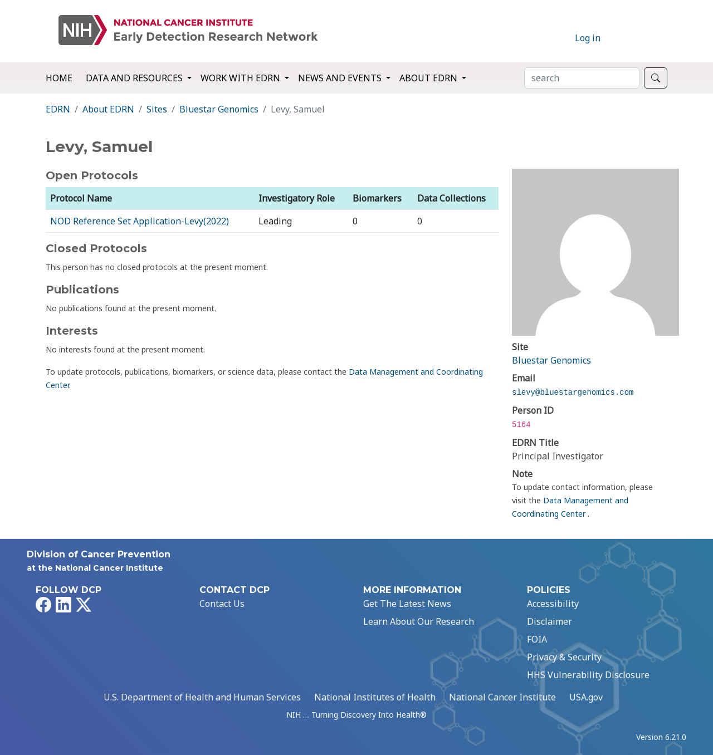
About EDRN (108, 109)
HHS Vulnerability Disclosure (588, 675)
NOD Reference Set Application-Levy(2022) (139, 221)
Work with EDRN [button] (241, 78)
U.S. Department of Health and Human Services (202, 697)
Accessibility (553, 603)
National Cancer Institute (502, 697)
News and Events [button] (341, 78)
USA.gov (586, 697)
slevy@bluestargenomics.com (572, 392)
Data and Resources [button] (135, 78)
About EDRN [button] (429, 78)
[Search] (581, 78)
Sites (156, 109)
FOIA (537, 639)
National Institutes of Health (375, 697)
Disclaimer (549, 621)
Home (59, 78)
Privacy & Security (564, 657)
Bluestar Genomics (218, 109)
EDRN (58, 109)
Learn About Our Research (418, 621)
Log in (587, 38)
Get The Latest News (407, 603)
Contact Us (222, 603)
